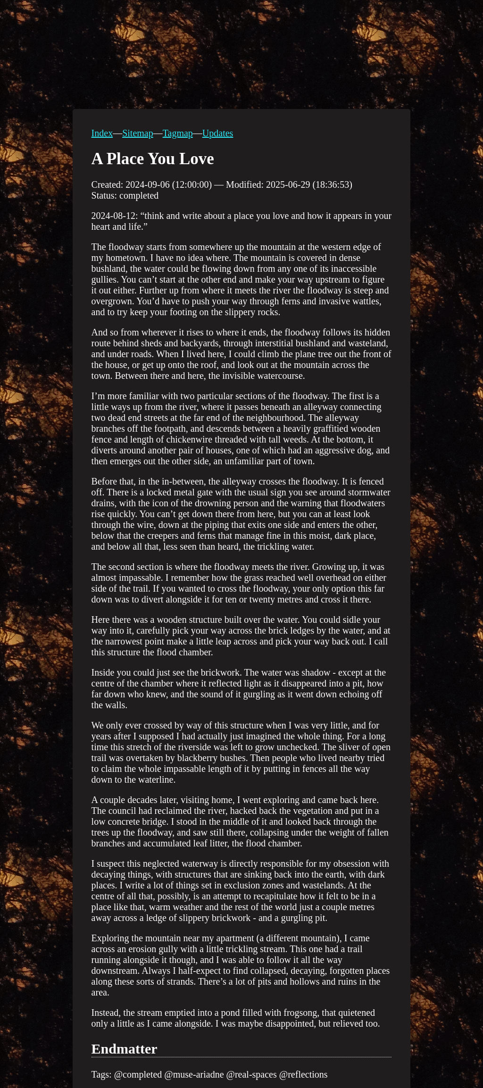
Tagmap (178, 133)
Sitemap (137, 133)
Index (102, 133)
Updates (217, 133)
